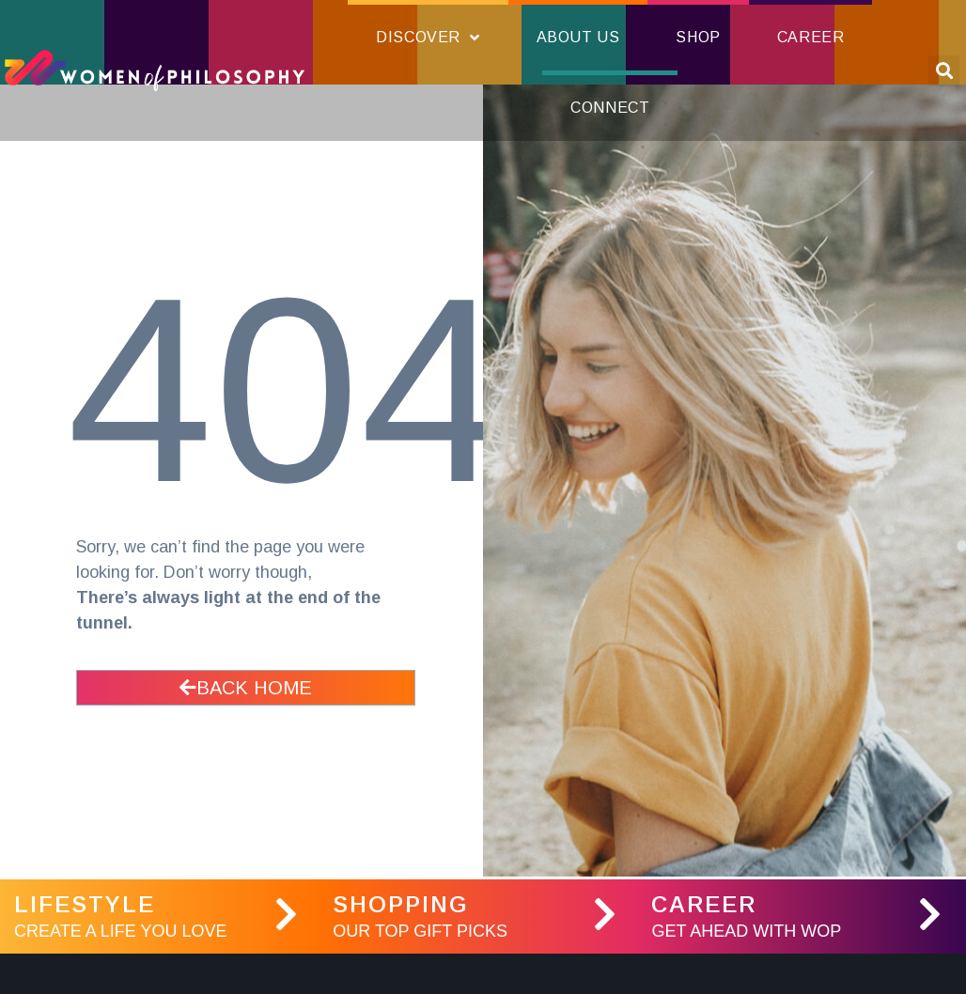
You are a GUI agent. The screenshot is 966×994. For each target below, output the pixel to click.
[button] (943, 70)
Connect (609, 108)
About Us (578, 37)
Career (811, 37)
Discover (427, 37)
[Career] (930, 914)
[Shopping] (604, 914)
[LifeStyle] (285, 914)
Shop (698, 37)
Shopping (401, 904)
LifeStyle (84, 904)
